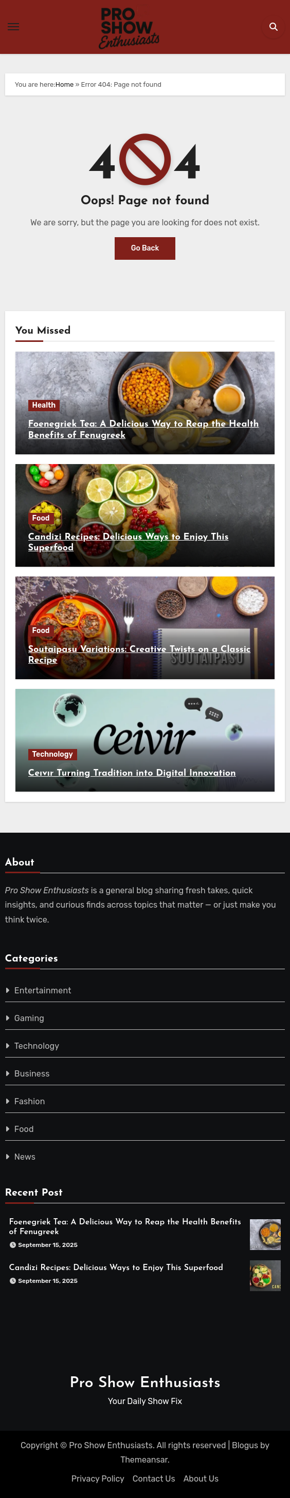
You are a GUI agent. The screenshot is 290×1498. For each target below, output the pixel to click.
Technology (52, 754)
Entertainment (42, 990)
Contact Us (154, 1479)
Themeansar (144, 1460)
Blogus (245, 1445)
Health (44, 405)
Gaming (29, 1018)
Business (32, 1074)
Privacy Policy (97, 1479)
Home (65, 84)
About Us (201, 1479)
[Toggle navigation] (13, 27)
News (24, 1157)
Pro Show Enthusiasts (145, 1383)
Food (41, 518)
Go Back (145, 248)
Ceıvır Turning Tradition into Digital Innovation (132, 773)
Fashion (29, 1101)
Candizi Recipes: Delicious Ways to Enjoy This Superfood (116, 1268)
